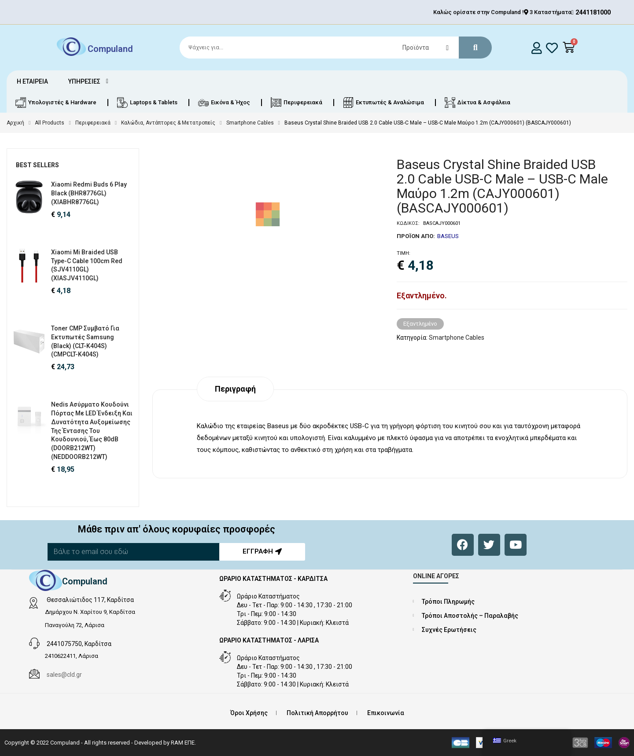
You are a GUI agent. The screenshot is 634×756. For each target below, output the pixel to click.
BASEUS (448, 236)
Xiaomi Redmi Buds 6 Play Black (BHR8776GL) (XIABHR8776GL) (89, 193)
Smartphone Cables (250, 123)
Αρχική (15, 123)
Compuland (110, 48)
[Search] (332, 48)
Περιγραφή (235, 388)
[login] (537, 48)
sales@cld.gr (64, 674)
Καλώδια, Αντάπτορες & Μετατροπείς (168, 123)
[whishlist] (552, 48)
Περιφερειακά (93, 123)
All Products (49, 123)
